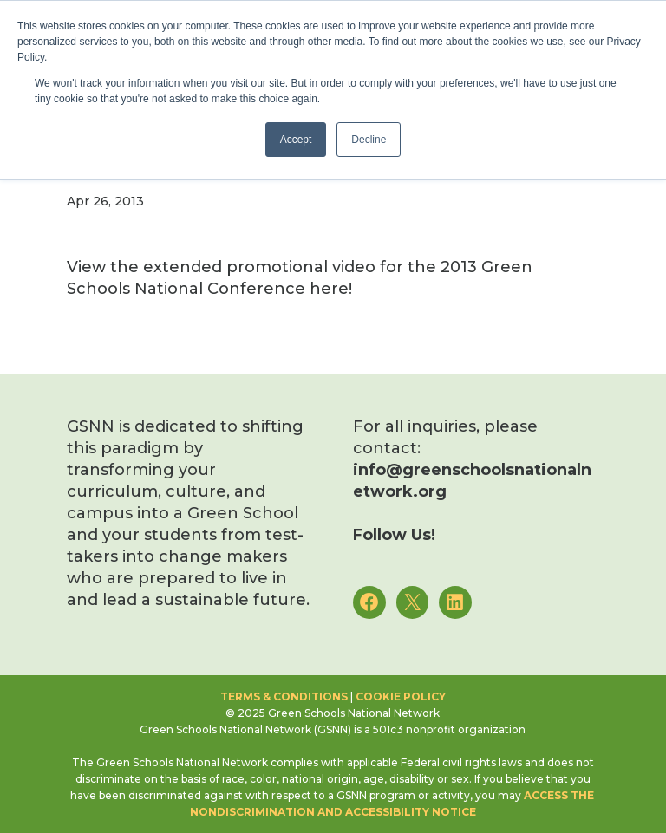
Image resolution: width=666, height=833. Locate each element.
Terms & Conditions (284, 696)
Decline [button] (368, 139)
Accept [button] (296, 139)
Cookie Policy (401, 696)
